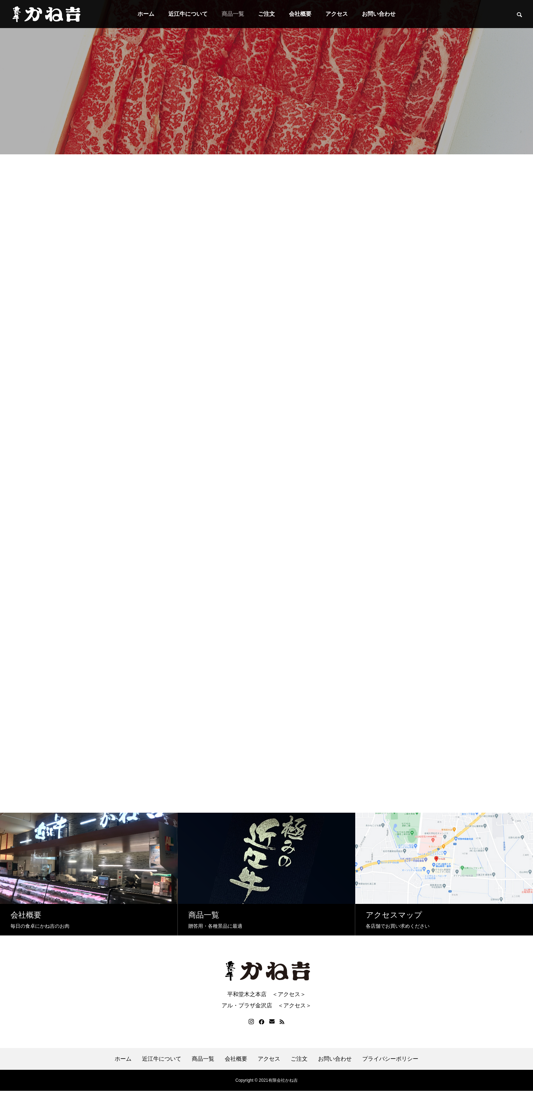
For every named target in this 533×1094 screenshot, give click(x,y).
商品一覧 (233, 14)
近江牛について (188, 14)
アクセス (336, 14)
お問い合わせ (379, 14)
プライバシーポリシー (390, 1062)
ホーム (145, 14)
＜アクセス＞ (289, 997)
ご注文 (266, 14)
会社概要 (300, 14)
